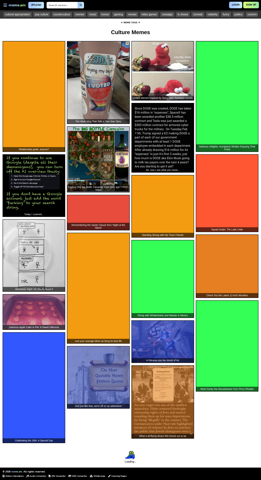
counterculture (61, 14)
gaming (118, 14)
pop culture (41, 14)
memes (79, 14)
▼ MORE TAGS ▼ (130, 22)
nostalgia (167, 14)
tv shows (183, 14)
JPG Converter (57, 476)
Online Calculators (13, 476)
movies (132, 14)
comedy (198, 14)
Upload (36, 5)
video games (149, 14)
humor (105, 14)
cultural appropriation (17, 14)
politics (238, 14)
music (92, 14)
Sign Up (251, 4)
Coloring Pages (117, 476)
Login (235, 4)
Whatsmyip (97, 476)
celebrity (213, 14)
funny (226, 14)
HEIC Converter (77, 476)
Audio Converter (36, 476)
